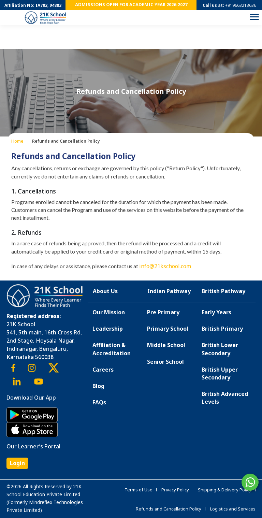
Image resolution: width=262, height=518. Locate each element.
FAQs (99, 402)
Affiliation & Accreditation (111, 349)
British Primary (222, 328)
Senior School (165, 361)
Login (17, 463)
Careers (103, 369)
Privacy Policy (175, 490)
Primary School (167, 328)
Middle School (166, 345)
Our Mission (108, 312)
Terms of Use (138, 490)
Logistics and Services (233, 509)
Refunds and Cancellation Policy (168, 509)
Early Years (216, 312)
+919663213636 (240, 5)
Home (17, 141)
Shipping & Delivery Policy (224, 490)
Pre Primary (163, 312)
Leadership (107, 328)
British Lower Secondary (220, 349)
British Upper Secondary (220, 373)
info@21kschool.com (165, 266)
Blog (98, 386)
